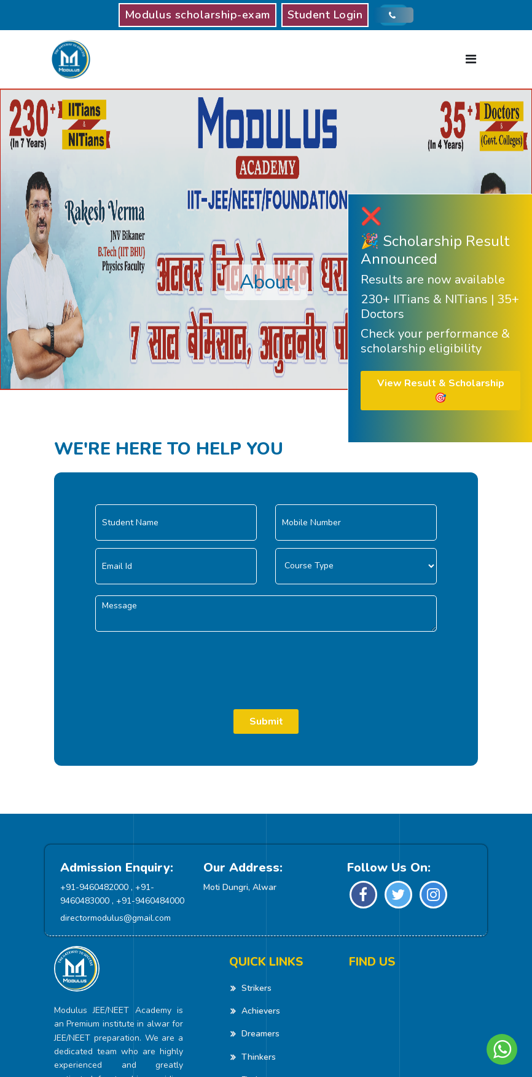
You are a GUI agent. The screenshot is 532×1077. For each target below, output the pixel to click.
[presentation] (266, 663)
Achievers (260, 1011)
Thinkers (258, 1057)
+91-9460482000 (94, 887)
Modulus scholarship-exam (197, 14)
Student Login (325, 14)
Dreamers (260, 1033)
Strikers (256, 988)
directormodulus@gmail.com (115, 918)
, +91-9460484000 (148, 901)
